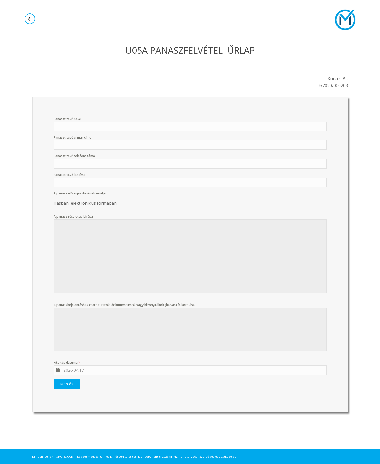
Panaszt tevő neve (67, 119)
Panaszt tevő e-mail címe (72, 137)
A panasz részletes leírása (73, 216)
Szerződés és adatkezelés (218, 456)
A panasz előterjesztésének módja (80, 193)
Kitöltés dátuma (67, 362)
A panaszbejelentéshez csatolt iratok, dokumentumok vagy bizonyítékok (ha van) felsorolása (124, 305)
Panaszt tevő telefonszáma (74, 156)
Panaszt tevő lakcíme (70, 174)
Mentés (66, 383)
